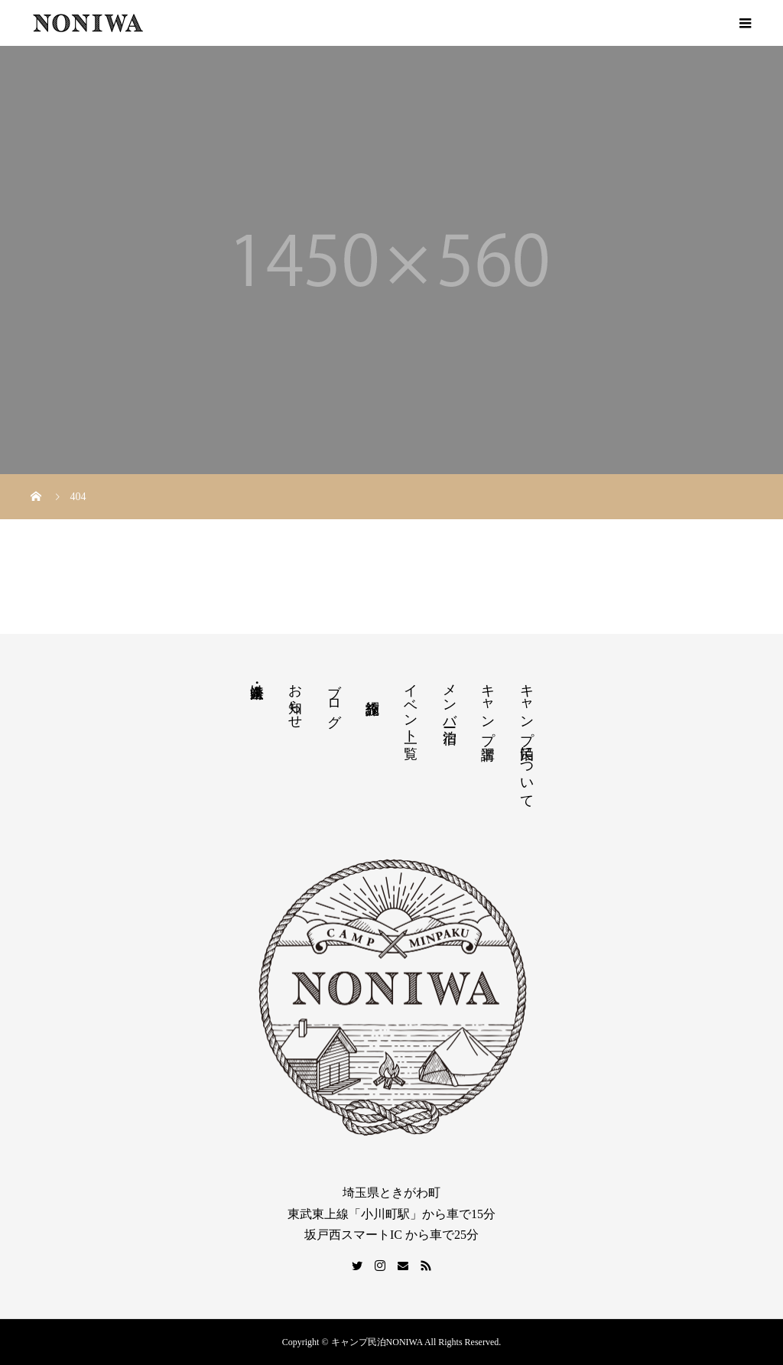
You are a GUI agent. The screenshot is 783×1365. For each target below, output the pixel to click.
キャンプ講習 (487, 705)
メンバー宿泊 (449, 697)
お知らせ (295, 698)
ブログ (334, 697)
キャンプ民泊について (526, 737)
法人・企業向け (257, 683)
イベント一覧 (410, 705)
